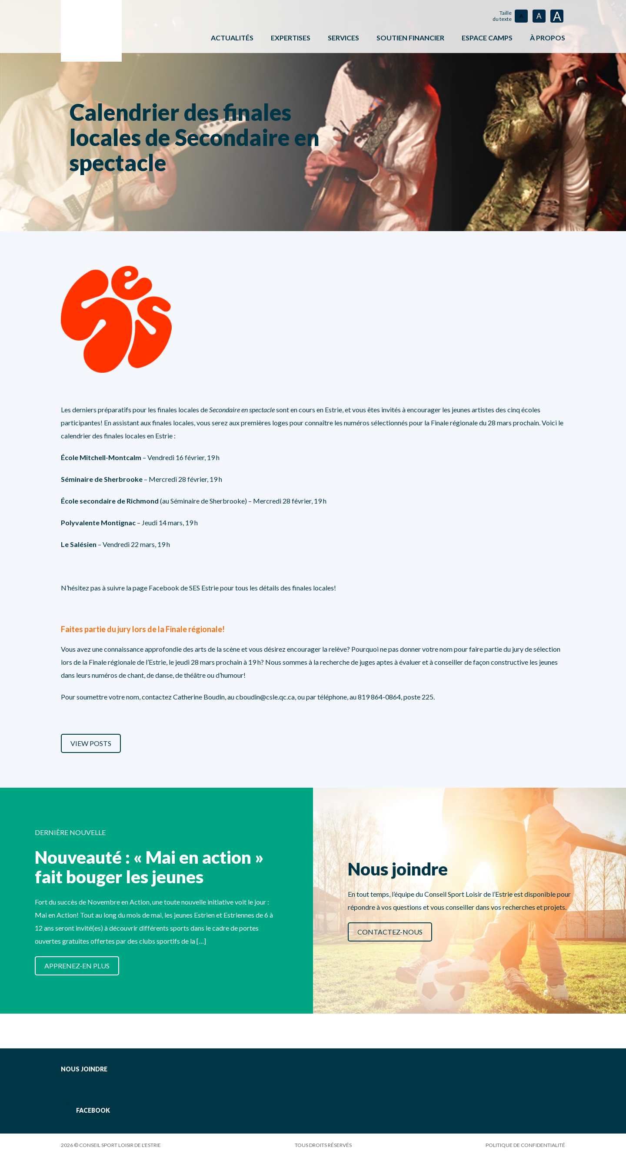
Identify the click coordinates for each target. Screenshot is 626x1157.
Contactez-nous (390, 932)
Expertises (290, 37)
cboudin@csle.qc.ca (265, 697)
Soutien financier (410, 37)
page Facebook (156, 587)
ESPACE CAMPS (487, 37)
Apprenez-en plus (77, 965)
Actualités (232, 37)
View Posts (90, 743)
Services (343, 37)
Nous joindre (84, 1069)
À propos (547, 37)
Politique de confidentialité (525, 1145)
